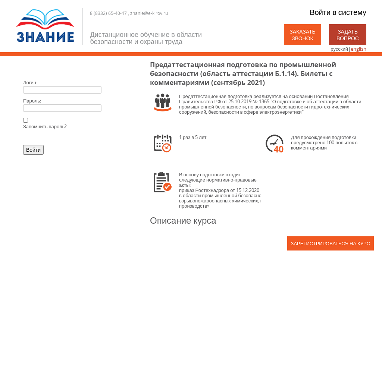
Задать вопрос (347, 35)
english (358, 48)
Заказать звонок (302, 35)
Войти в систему (338, 12)
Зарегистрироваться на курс (330, 243)
